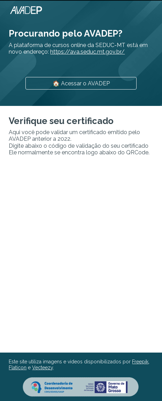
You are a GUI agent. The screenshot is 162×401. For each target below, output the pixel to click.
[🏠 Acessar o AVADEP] (81, 83)
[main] (81, 40)
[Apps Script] (81, 254)
